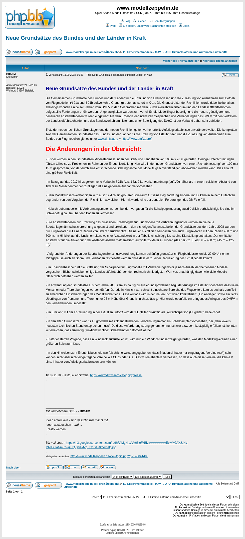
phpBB (115, 530)
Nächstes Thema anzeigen (220, 60)
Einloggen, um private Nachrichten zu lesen (147, 25)
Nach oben (13, 467)
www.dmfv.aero (108, 138)
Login (184, 25)
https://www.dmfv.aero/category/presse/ (116, 375)
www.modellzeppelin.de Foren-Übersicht (92, 52)
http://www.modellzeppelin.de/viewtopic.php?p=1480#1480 (109, 456)
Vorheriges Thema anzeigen (181, 60)
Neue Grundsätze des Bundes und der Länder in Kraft (76, 38)
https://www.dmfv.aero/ (137, 138)
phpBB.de (134, 533)
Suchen (139, 21)
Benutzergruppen (162, 21)
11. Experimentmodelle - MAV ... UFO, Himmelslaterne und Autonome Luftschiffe (175, 52)
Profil (111, 25)
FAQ (125, 21)
